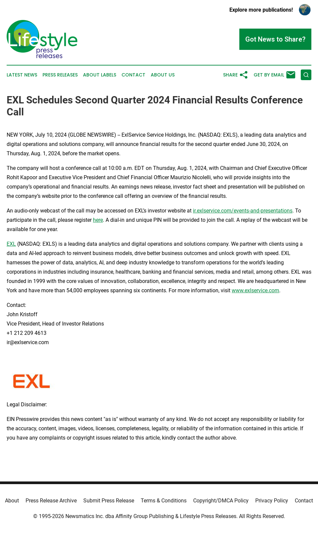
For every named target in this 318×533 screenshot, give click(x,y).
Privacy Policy (271, 500)
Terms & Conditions (164, 500)
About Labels (99, 75)
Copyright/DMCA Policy (221, 500)
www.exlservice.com (255, 290)
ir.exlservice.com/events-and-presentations (242, 210)
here (98, 220)
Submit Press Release (108, 500)
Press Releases (60, 75)
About (12, 500)
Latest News (22, 75)
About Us (163, 75)
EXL (11, 244)
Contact (133, 75)
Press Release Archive (51, 500)
